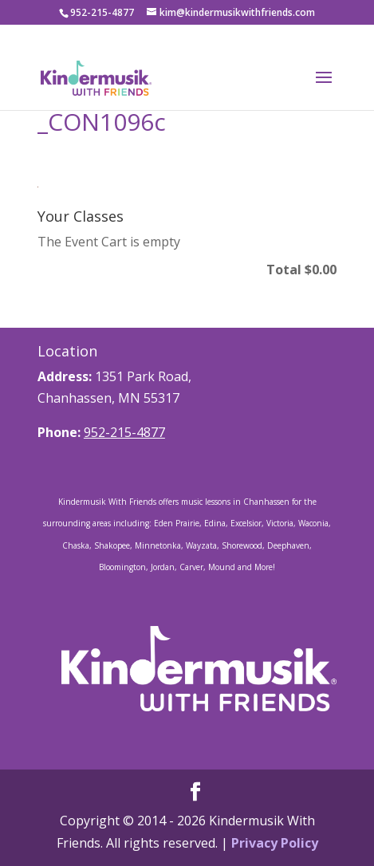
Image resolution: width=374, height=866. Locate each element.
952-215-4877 (124, 432)
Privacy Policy (274, 843)
